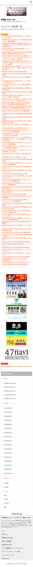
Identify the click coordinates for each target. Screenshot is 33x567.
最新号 (6, 378)
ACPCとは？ (5, 534)
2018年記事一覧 (8, 432)
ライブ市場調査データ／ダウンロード (12, 548)
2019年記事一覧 (8, 428)
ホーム (3, 531)
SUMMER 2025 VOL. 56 (10, 383)
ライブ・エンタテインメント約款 (11, 551)
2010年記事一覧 (8, 465)
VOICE (6, 499)
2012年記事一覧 (8, 457)
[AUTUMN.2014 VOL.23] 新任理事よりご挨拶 (14, 173)
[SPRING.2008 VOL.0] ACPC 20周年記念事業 (14, 264)
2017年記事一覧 (8, 436)
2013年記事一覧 (8, 453)
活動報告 (6, 483)
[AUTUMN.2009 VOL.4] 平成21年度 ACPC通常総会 (16, 256)
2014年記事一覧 (8, 448)
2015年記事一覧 (8, 444)
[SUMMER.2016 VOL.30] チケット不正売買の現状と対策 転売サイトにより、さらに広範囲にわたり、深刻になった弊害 (17, 139)
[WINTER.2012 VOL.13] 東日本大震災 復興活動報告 (16, 232)
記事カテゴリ (8, 478)
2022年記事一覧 (8, 420)
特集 (4, 363)
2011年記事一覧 (8, 461)
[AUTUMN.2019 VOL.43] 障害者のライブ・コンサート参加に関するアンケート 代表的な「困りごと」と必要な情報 (17, 67)
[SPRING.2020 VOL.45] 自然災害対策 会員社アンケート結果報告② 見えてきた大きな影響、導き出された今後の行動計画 (17, 44)
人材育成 (6, 487)
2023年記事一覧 (8, 416)
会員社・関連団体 (7, 541)
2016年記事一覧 (8, 440)
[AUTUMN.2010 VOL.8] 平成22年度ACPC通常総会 (16, 247)
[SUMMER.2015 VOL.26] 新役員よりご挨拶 (14, 157)
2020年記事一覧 (8, 424)
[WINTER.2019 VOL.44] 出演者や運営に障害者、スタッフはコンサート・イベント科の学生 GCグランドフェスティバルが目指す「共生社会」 (17, 57)
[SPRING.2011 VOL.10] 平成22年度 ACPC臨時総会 (16, 241)
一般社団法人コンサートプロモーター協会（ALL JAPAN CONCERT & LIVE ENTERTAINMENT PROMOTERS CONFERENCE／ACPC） (7, 2)
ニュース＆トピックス (8, 555)
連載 (5, 495)
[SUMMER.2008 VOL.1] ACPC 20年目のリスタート (16, 262)
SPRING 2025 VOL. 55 (9, 387)
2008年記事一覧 (8, 473)
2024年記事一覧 (8, 412)
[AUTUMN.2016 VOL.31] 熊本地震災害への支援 (15, 128)
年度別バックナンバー (10, 403)
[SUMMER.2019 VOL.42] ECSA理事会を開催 (14, 71)
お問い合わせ (5, 558)
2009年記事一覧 (8, 469)
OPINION (6, 503)
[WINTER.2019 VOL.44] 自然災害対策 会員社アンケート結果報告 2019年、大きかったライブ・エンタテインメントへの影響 (17, 62)
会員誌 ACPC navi (7, 544)
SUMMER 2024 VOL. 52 (10, 398)
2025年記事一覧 (8, 408)
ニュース (6, 491)
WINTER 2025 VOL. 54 (9, 391)
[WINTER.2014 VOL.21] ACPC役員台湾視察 (14, 194)
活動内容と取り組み (7, 537)
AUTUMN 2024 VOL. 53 (10, 394)
